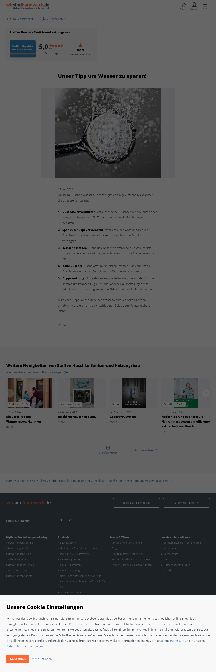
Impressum (176, 641)
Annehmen (18, 659)
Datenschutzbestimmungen (24, 646)
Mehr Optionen (42, 659)
